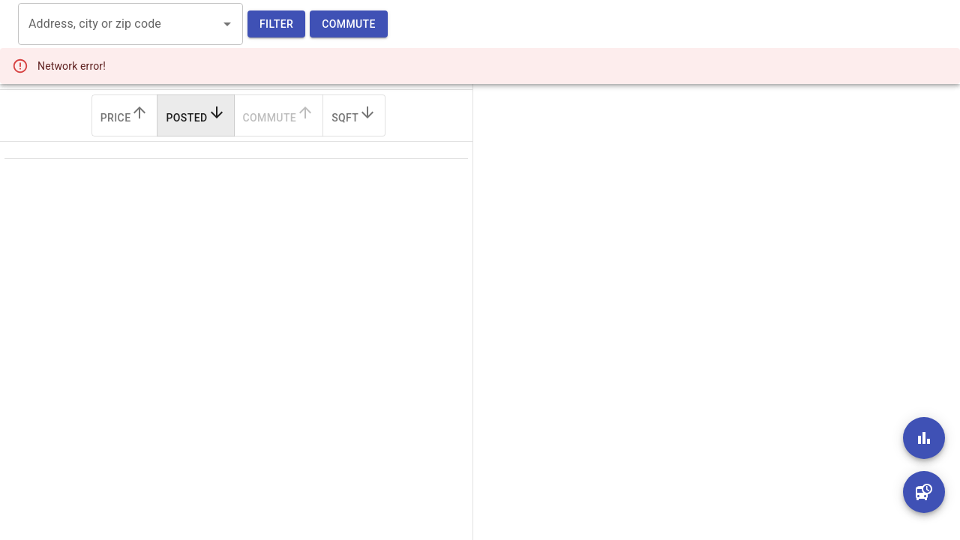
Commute (349, 24)
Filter (276, 24)
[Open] (227, 24)
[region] (705, 270)
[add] (924, 438)
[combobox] (119, 24)
